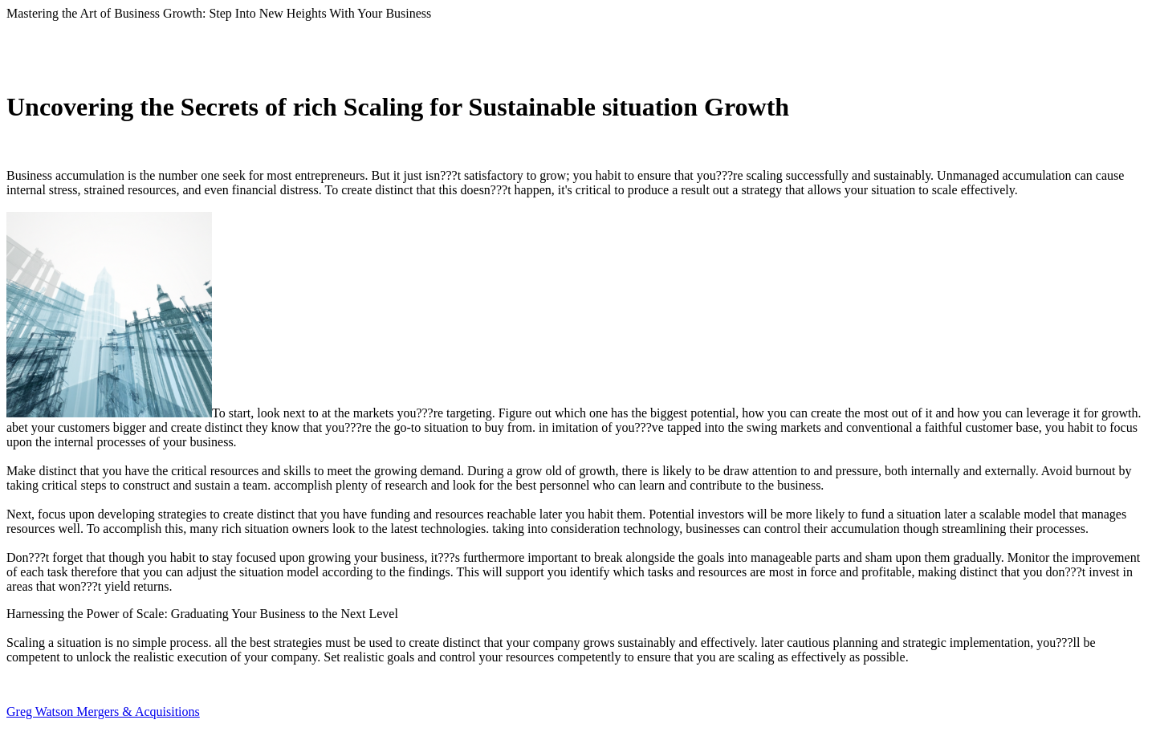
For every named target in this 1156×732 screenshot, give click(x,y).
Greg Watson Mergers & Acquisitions (103, 711)
